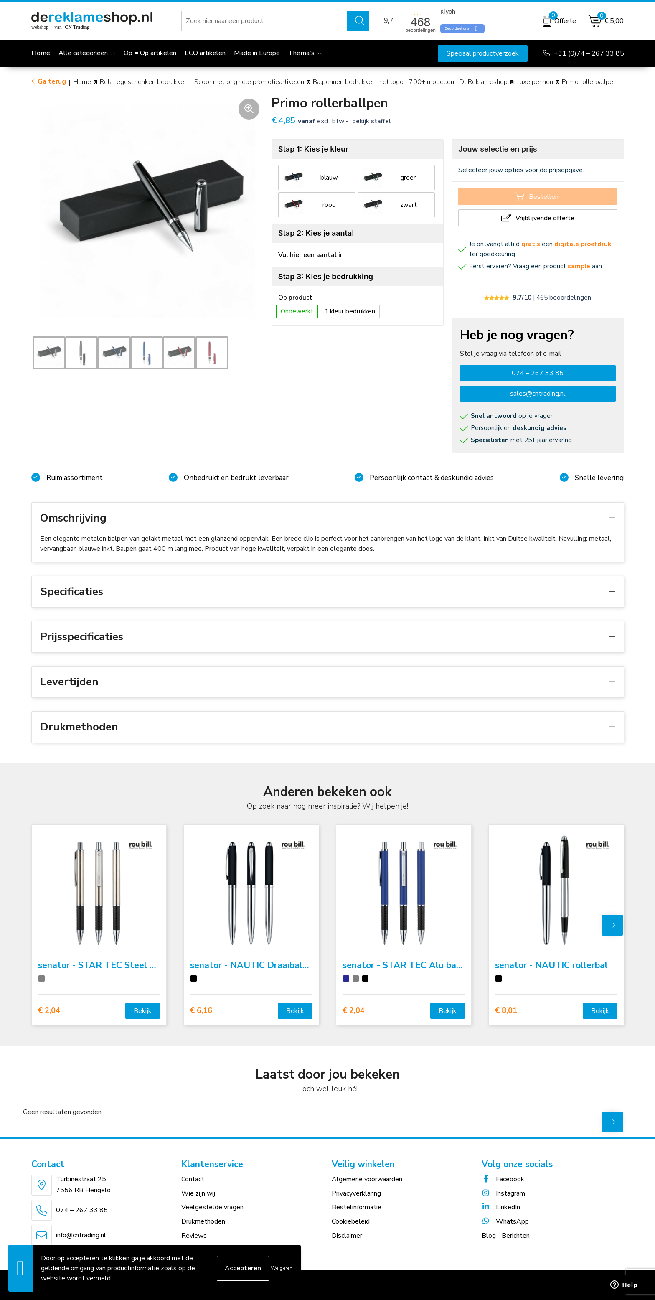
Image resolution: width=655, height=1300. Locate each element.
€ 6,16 (201, 1010)
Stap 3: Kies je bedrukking (325, 276)
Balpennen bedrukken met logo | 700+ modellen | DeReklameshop (410, 81)
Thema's (301, 53)
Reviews (194, 1235)
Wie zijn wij (198, 1193)
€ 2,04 (49, 1010)
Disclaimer (347, 1235)
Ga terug (52, 81)
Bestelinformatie (356, 1207)
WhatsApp (505, 1221)
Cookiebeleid (351, 1221)
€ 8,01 (506, 1010)
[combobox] (264, 21)
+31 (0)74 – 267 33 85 (589, 53)
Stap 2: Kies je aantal (316, 233)
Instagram (503, 1193)
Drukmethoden (203, 1221)
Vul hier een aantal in (311, 254)
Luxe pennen (534, 81)
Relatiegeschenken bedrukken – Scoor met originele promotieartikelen (202, 81)
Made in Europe (257, 53)
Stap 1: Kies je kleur (313, 149)
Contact (192, 1179)
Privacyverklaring (356, 1193)
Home (82, 81)
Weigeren (281, 1268)
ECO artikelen (205, 53)
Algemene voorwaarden (367, 1179)
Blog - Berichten (506, 1235)
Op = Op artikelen (150, 53)
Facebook (503, 1179)
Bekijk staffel (371, 121)
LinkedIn (501, 1207)
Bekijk (143, 1010)
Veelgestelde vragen (212, 1207)
